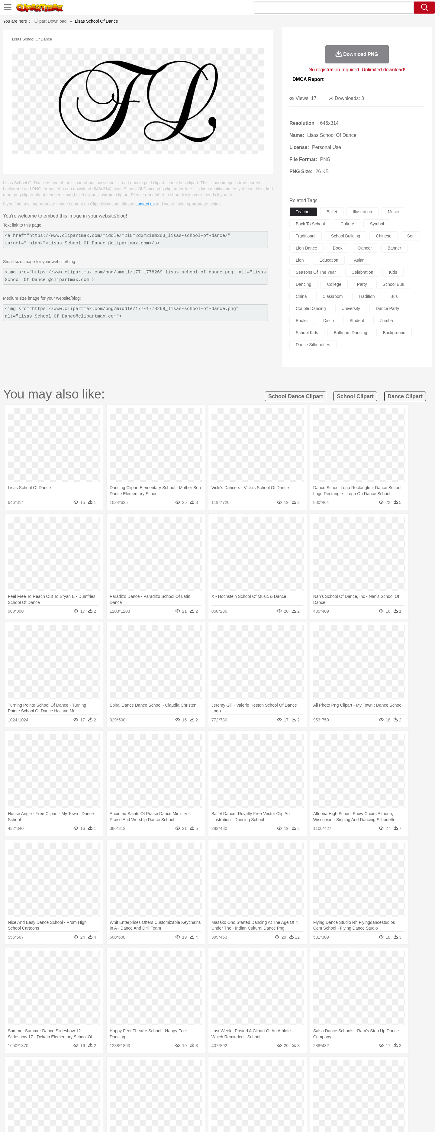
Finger (298, 1085)
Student (65, 1094)
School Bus (188, 1094)
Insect (252, 1076)
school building (345, 236)
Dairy (79, 1103)
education (328, 260)
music (393, 211)
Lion (264, 1076)
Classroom (113, 1094)
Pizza (254, 1103)
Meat (153, 1103)
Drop (315, 1067)
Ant (61, 1076)
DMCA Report (308, 79)
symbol (377, 223)
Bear (72, 1076)
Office (285, 1094)
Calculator (321, 1094)
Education (167, 1094)
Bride (88, 1085)
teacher (303, 211)
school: (47, 1094)
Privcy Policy (320, 1119)
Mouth (272, 1085)
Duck (162, 1076)
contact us (145, 204)
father (257, 1085)
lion (300, 260)
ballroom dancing (350, 332)
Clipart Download (50, 21)
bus (394, 296)
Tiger (335, 1076)
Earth (139, 1067)
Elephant (191, 1076)
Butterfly (98, 1076)
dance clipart (405, 396)
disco (328, 320)
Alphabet (302, 1094)
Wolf (362, 1076)
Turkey (348, 1076)
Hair (224, 1085)
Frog (217, 1076)
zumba (386, 320)
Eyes (182, 1085)
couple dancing (311, 308)
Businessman (138, 1085)
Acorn (63, 1067)
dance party (387, 308)
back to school (310, 223)
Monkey (278, 1076)
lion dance (306, 248)
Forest (328, 1067)
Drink (108, 1103)
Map (204, 1094)
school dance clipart (295, 396)
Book (97, 1094)
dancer (365, 248)
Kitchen (225, 1103)
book (338, 248)
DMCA (361, 1119)
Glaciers (178, 1067)
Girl (234, 1085)
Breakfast (63, 1103)
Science (256, 1094)
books (302, 320)
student (357, 320)
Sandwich (169, 1103)
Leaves (94, 1067)
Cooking (298, 1103)
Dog (150, 1076)
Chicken (124, 1076)
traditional (305, 236)
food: (45, 1103)
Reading (133, 1094)
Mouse (294, 1076)
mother (117, 1085)
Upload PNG (384, 1119)
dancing (303, 284)
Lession (340, 1094)
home (212, 1085)
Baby (76, 1085)
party (362, 284)
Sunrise (242, 1067)
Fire (150, 1067)
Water (276, 1067)
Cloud (302, 1067)
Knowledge (221, 1094)
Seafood (188, 1103)
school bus (393, 284)
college (334, 284)
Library (240, 1094)
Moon (227, 1067)
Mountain (259, 1067)
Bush (289, 1067)
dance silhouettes (313, 344)
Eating (268, 1103)
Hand (312, 1085)
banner (394, 248)
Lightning (211, 1067)
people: (47, 1085)
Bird (83, 1076)
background (394, 332)
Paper (272, 1094)
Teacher (82, 1094)
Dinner (240, 1103)
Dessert (93, 1103)
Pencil (149, 1094)
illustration (362, 211)
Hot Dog (315, 1103)
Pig (306, 1076)
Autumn (78, 1067)
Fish (205, 1076)
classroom (333, 296)
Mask (63, 1085)
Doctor (158, 1085)
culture (347, 223)
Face (285, 1085)
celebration (362, 272)
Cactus (110, 1067)
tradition (367, 296)
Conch (125, 1067)
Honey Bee (234, 1076)
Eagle (175, 1076)
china (301, 296)
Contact (343, 1119)
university (351, 308)
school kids (307, 332)
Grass (194, 1067)
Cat (111, 1076)
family (102, 1085)
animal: (47, 1076)
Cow (139, 1076)
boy (245, 1085)
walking (196, 1085)
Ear (171, 1085)
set (410, 236)
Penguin (320, 1076)
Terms (299, 1119)
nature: (46, 1067)
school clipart (355, 396)
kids (393, 272)
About (283, 1119)
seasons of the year (316, 272)
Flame (163, 1067)
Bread (282, 1103)
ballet (332, 211)
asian (359, 260)
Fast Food (125, 1103)
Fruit (140, 1103)
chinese (383, 236)
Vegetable (206, 1103)
